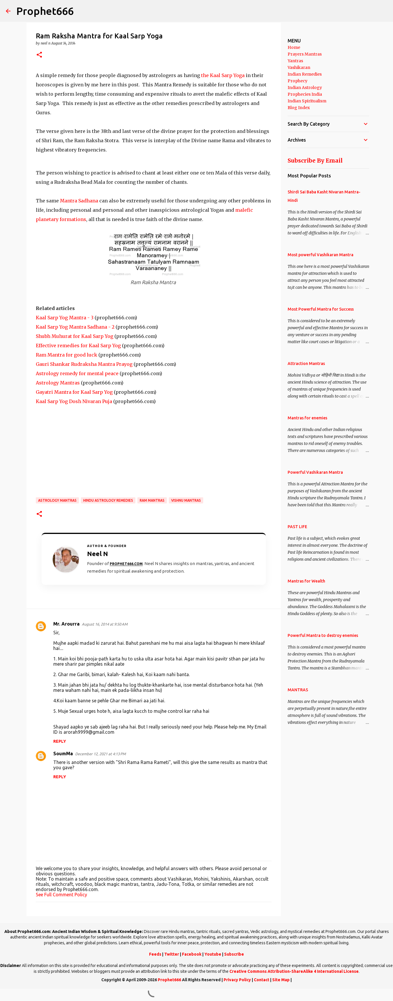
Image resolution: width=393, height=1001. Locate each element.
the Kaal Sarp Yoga (223, 75)
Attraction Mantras (306, 363)
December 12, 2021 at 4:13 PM (100, 754)
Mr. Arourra (66, 623)
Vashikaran (299, 67)
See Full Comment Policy (61, 894)
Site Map (281, 979)
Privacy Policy (237, 979)
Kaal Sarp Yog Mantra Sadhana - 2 (75, 327)
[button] (39, 55)
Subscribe (234, 954)
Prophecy (297, 80)
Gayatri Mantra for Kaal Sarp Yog (74, 392)
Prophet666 (45, 11)
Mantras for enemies (307, 418)
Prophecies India (305, 94)
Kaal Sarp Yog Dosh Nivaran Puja (74, 401)
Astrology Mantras (58, 383)
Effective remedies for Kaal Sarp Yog (78, 345)
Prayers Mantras (305, 54)
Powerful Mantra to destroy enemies (323, 635)
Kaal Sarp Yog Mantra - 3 (64, 317)
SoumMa (63, 753)
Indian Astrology (305, 87)
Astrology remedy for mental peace (77, 373)
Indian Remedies (305, 74)
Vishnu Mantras (186, 500)
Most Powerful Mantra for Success (321, 309)
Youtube (212, 954)
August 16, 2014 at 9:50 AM (105, 624)
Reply (59, 741)
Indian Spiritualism (307, 101)
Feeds (155, 954)
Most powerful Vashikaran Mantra (320, 254)
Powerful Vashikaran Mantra (315, 472)
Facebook (191, 954)
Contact (261, 979)
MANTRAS (298, 689)
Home (294, 47)
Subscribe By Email (315, 160)
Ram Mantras (152, 500)
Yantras (295, 60)
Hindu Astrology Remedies (108, 500)
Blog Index (299, 107)
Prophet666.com (126, 564)
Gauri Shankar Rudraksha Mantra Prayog (84, 364)
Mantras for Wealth (306, 581)
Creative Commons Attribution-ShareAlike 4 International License (294, 971)
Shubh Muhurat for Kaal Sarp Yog (74, 336)
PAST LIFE (297, 526)
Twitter (171, 954)
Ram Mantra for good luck (66, 355)
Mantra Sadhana (78, 201)
